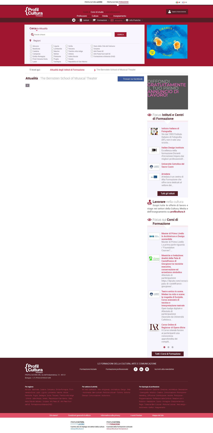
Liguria (56, 46)
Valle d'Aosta (73, 56)
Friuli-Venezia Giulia (40, 59)
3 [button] (172, 347)
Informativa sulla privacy (110, 415)
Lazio (35, 61)
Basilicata (36, 49)
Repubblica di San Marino (77, 61)
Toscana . (55, 395)
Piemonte (57, 56)
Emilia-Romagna (39, 56)
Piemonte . (29, 395)
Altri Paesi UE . (55, 401)
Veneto (70, 59)
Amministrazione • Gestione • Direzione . (154, 389)
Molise (56, 54)
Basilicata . (36, 389)
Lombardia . (52, 392)
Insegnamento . (160, 407)
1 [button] (164, 347)
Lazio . (38, 392)
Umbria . (29, 398)
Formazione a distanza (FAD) (104, 56)
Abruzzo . (28, 389)
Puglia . (36, 395)
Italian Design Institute (173, 147)
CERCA (120, 35)
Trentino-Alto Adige (75, 51)
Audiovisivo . (106, 395)
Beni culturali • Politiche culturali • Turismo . (108, 392)
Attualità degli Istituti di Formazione (67, 69)
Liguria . (44, 392)
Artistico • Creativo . (157, 392)
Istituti (84, 20)
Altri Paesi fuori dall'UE (102, 54)
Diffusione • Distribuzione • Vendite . (161, 395)
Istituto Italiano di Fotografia (170, 130)
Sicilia (70, 46)
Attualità (117, 20)
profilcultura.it (177, 211)
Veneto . (46, 398)
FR (184, 2)
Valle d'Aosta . (37, 398)
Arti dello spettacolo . (90, 389)
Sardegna (57, 61)
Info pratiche (133, 20)
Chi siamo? (53, 415)
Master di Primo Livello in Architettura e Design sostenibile (173, 236)
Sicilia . (49, 395)
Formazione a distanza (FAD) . (42, 404)
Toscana (71, 49)
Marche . (60, 392)
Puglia (56, 59)
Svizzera (97, 49)
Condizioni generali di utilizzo (79, 415)
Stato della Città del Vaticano (104, 46)
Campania (36, 54)
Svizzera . (46, 401)
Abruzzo (36, 46)
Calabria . (43, 389)
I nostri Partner (136, 415)
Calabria (36, 51)
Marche (56, 51)
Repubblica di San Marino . (58, 398)
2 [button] (168, 347)
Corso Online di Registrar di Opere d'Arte (173, 326)
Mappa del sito (158, 415)
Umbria (71, 54)
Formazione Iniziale (88, 369)
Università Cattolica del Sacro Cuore (173, 165)
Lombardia (58, 49)
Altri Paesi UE (99, 51)
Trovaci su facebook (132, 78)
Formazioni (100, 20)
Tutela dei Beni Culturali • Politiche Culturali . (160, 404)
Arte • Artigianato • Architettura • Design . (112, 389)
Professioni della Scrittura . (163, 398)
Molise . (66, 392)
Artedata (166, 174)
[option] (167, 288)
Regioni (35, 40)
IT (178, 2)
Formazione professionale (117, 369)
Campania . (51, 389)
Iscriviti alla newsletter (164, 369)
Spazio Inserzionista (177, 11)
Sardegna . (43, 395)
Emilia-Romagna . (62, 389)
